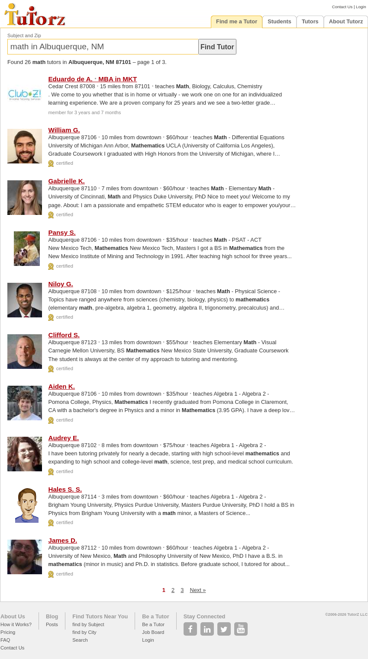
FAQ (5, 640)
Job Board (153, 632)
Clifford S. (64, 335)
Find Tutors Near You (100, 616)
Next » (198, 590)
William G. (64, 130)
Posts (52, 624)
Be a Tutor (155, 616)
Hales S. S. (65, 489)
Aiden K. (61, 386)
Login (361, 6)
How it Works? (16, 624)
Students (279, 21)
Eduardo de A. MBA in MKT (92, 79)
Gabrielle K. (66, 181)
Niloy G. (60, 284)
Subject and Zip (24, 35)
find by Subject (88, 624)
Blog (52, 616)
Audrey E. (63, 437)
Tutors (310, 21)
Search (79, 640)
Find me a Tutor (236, 21)
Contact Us (342, 6)
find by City (84, 632)
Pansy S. (61, 232)
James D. (62, 540)
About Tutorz (346, 21)
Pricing (7, 632)
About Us (12, 616)
